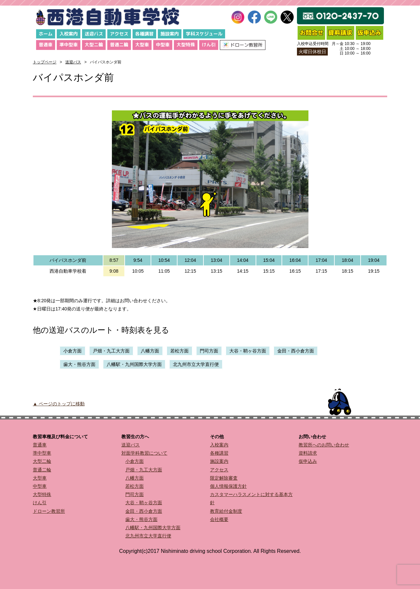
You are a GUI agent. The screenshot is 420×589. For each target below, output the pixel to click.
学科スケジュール (204, 34)
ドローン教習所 (49, 511)
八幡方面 (150, 350)
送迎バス (94, 34)
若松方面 (179, 350)
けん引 (209, 44)
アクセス (119, 34)
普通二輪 (119, 44)
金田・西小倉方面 (295, 350)
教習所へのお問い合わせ (324, 444)
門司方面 (209, 350)
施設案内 (169, 34)
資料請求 (308, 453)
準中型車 (68, 44)
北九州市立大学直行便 (196, 364)
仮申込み (308, 461)
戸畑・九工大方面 (111, 350)
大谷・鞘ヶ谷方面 (247, 350)
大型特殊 (186, 44)
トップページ (44, 62)
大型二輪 (94, 44)
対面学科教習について (144, 453)
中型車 (163, 44)
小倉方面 (72, 350)
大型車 (142, 44)
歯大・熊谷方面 (79, 364)
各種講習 (144, 34)
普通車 (45, 44)
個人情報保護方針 (228, 486)
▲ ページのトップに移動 (59, 403)
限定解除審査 (224, 478)
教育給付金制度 (226, 511)
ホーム (45, 34)
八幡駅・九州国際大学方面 (134, 364)
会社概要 (219, 519)
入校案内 (68, 34)
